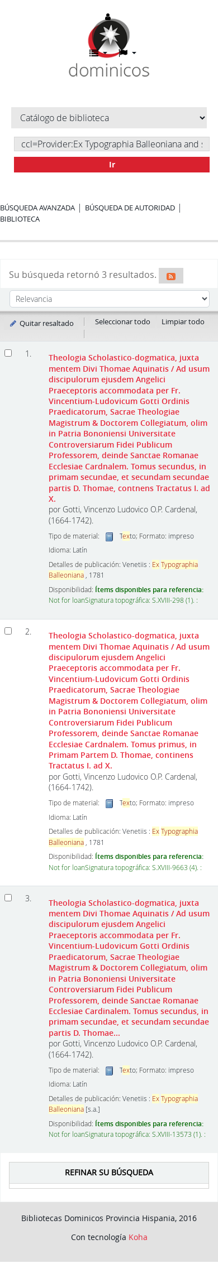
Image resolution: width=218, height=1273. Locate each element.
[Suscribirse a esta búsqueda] (171, 276)
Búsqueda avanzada (37, 208)
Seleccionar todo (122, 321)
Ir (112, 164)
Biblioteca (20, 219)
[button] (98, 53)
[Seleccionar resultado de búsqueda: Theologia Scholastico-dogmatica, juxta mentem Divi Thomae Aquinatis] (8, 353)
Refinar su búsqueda (109, 1172)
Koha (138, 1237)
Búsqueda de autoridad (130, 208)
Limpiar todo (183, 321)
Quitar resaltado (41, 323)
